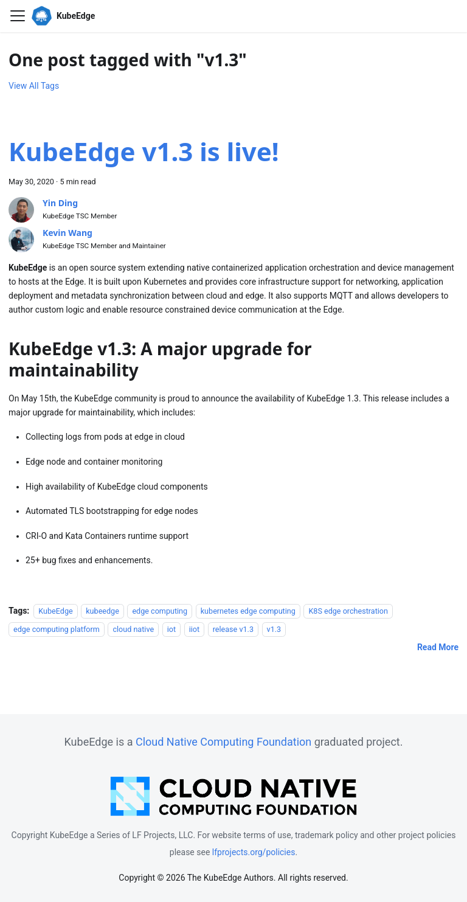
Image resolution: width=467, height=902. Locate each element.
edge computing (159, 611)
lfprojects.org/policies (254, 852)
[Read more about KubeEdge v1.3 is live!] (437, 647)
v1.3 (274, 629)
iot (171, 629)
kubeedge (102, 611)
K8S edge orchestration (348, 611)
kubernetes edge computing (248, 611)
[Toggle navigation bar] (18, 16)
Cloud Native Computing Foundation (223, 741)
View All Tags (34, 86)
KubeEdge (55, 611)
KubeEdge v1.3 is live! (144, 151)
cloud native (133, 629)
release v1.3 (233, 629)
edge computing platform (56, 629)
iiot (194, 629)
